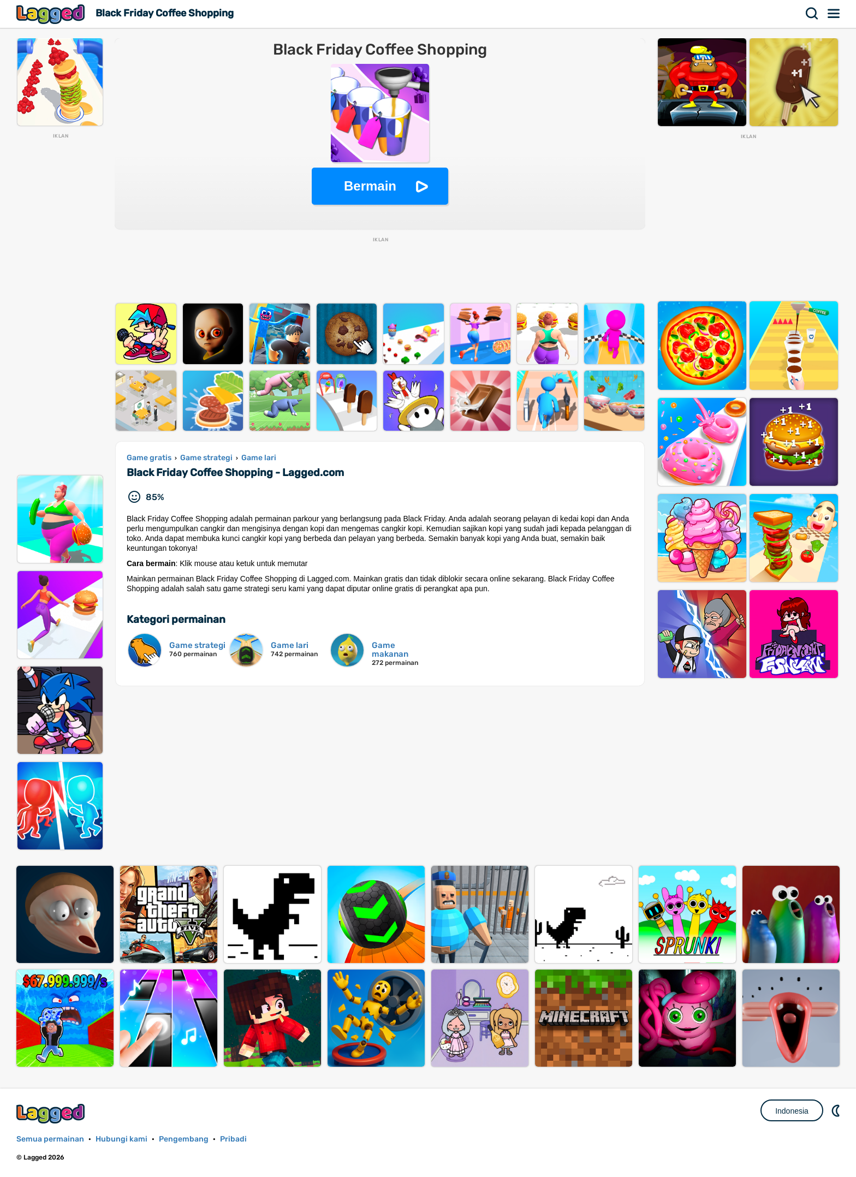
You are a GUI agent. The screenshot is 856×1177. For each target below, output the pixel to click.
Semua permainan (50, 1139)
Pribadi (233, 1139)
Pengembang (184, 1139)
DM (837, 1110)
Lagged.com (51, 1113)
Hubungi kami (121, 1139)
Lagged (51, 14)
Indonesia (792, 1111)
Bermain (370, 186)
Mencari (812, 13)
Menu (834, 13)
